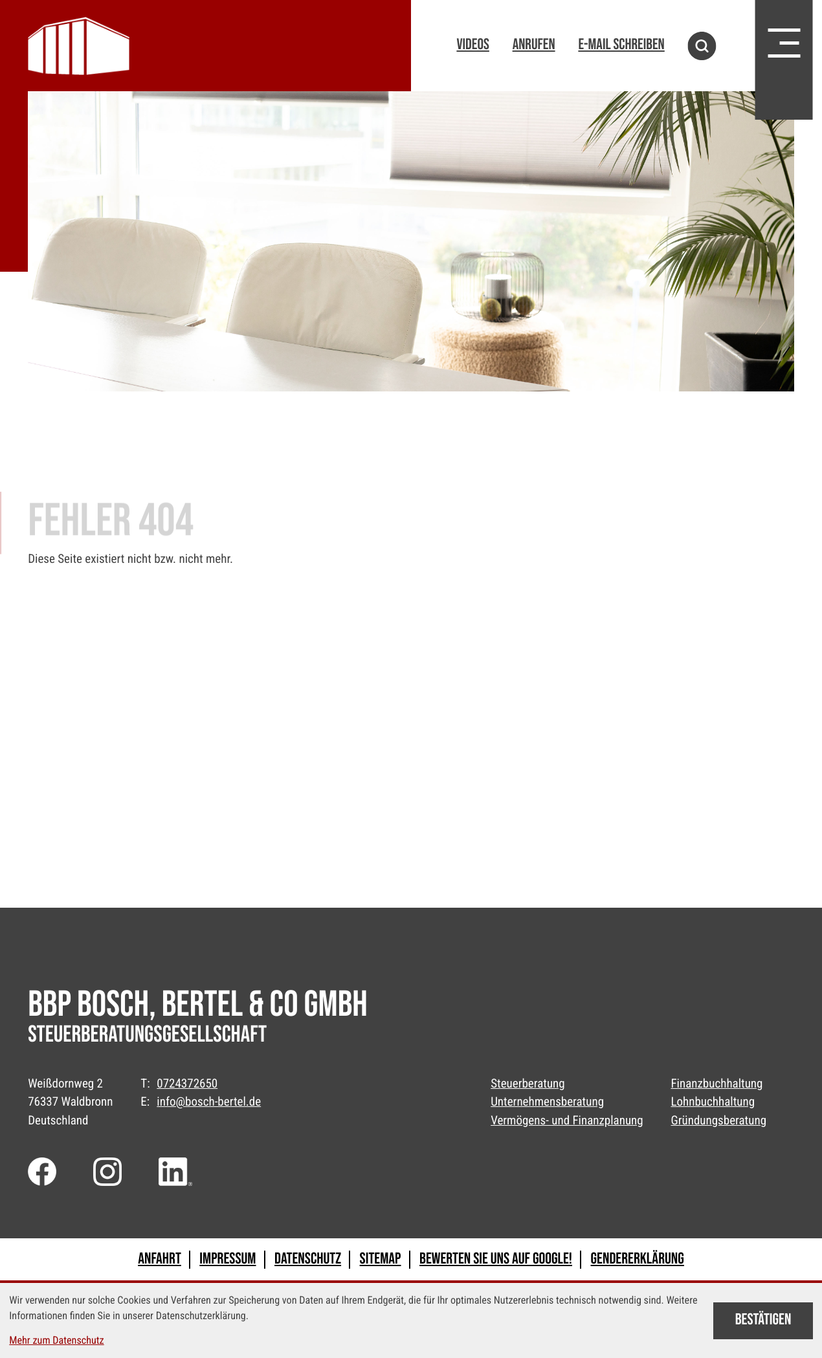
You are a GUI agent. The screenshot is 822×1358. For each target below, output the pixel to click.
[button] (472, 46)
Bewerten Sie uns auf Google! (495, 1259)
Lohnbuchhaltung (713, 1101)
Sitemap (380, 1259)
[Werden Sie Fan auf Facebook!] (42, 1171)
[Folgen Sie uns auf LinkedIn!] (177, 1171)
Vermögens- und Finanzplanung (567, 1120)
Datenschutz (307, 1259)
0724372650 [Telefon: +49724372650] (187, 1083)
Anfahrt (159, 1259)
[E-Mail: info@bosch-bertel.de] (621, 46)
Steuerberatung (528, 1083)
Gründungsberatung (718, 1120)
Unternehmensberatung (547, 1101)
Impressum (227, 1259)
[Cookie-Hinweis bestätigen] (762, 1320)
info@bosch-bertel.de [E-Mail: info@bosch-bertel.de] (209, 1101)
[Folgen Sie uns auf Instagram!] (107, 1171)
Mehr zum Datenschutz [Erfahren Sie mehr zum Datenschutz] (56, 1340)
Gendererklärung (637, 1259)
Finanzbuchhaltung (716, 1083)
